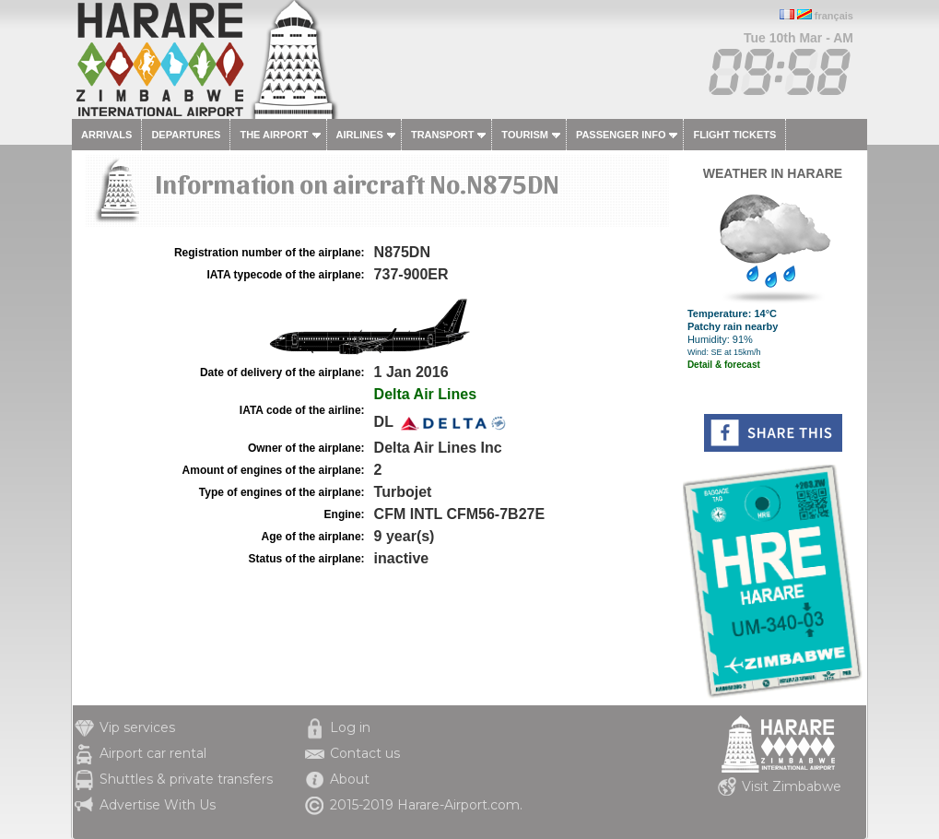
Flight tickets (734, 134)
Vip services (137, 727)
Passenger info (621, 134)
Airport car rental (153, 753)
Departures (185, 134)
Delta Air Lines (425, 394)
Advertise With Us (158, 805)
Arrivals (106, 134)
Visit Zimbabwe (791, 786)
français (834, 15)
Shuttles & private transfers (186, 779)
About (350, 779)
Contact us (365, 753)
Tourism (524, 134)
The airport (274, 134)
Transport (442, 134)
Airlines (359, 134)
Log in (350, 727)
